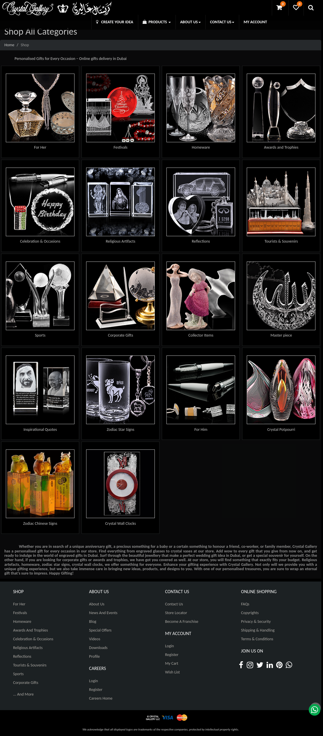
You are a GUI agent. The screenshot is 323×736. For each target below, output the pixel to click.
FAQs (245, 604)
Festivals (120, 147)
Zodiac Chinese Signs (40, 523)
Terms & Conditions (257, 639)
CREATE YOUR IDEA (114, 21)
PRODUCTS (157, 21)
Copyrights (250, 612)
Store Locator (176, 612)
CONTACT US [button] (222, 21)
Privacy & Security (256, 621)
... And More (23, 694)
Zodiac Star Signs (120, 429)
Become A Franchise (181, 621)
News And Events (103, 612)
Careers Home (100, 698)
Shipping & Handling (257, 630)
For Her (40, 147)
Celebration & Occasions (40, 241)
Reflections (201, 241)
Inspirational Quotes (40, 429)
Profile (94, 656)
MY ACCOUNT (255, 21)
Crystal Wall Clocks (120, 523)
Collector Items (200, 335)
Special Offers (100, 630)
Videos (94, 639)
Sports (40, 335)
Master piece (281, 335)
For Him (200, 429)
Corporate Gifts (120, 335)
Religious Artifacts (120, 241)
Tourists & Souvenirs (281, 241)
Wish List (172, 672)
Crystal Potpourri (281, 429)
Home (9, 44)
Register (95, 689)
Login (93, 680)
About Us (96, 604)
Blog (92, 621)
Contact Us (174, 604)
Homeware (201, 147)
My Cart (171, 663)
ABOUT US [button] (190, 21)
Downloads (98, 647)
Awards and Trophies (281, 147)
